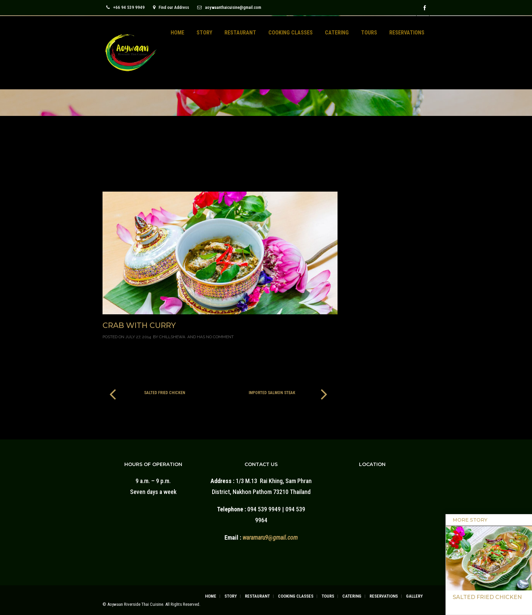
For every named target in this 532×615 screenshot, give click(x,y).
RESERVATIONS (406, 32)
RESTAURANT (240, 32)
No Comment (220, 336)
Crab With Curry (139, 325)
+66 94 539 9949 (125, 7)
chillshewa (172, 336)
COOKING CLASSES (290, 32)
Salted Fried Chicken (164, 392)
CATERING (337, 32)
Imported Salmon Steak (272, 392)
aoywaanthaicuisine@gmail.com (229, 7)
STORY (204, 32)
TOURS (369, 32)
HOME (177, 32)
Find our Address (171, 7)
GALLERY (414, 596)
